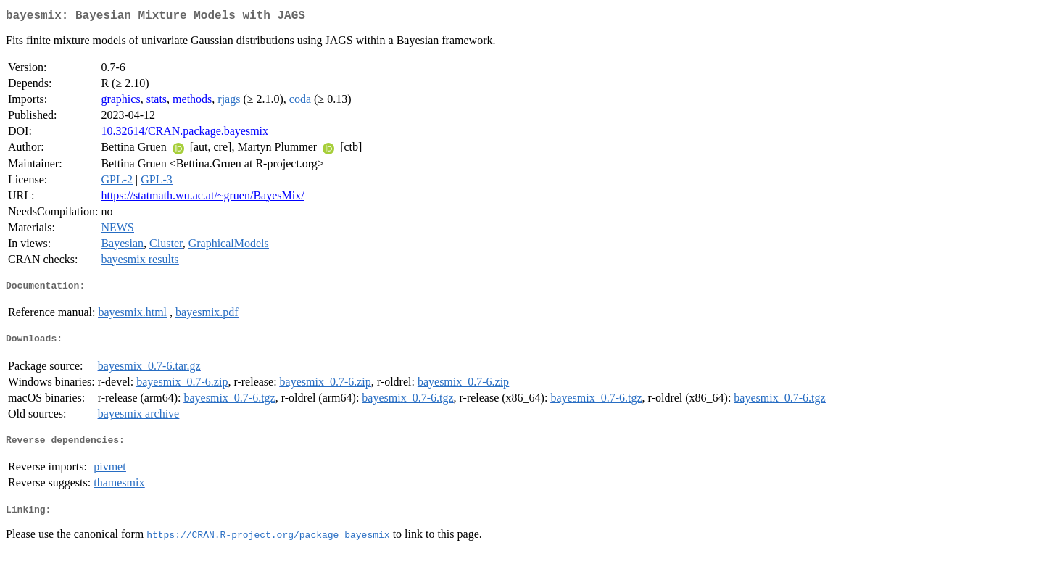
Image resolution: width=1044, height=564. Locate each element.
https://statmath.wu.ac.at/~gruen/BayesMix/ (202, 198)
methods (192, 102)
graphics (120, 102)
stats (156, 102)
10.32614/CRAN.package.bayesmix (184, 134)
